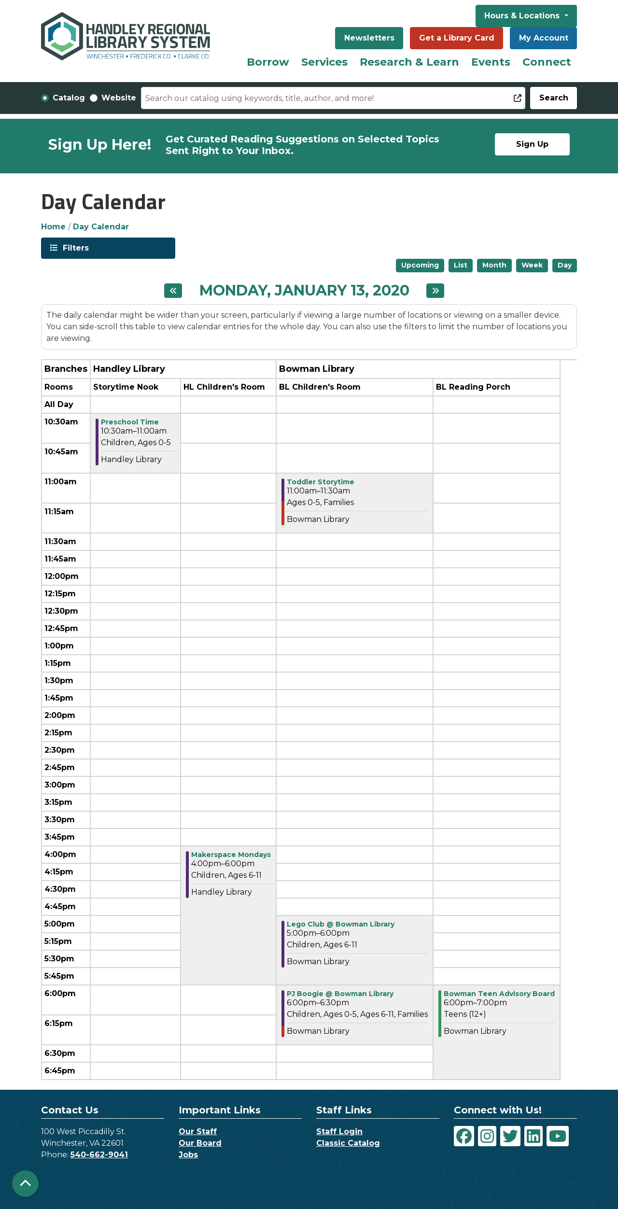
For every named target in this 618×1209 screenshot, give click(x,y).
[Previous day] (173, 290)
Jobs (188, 1154)
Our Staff (198, 1131)
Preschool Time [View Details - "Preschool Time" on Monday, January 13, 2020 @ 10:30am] (130, 422)
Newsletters (369, 37)
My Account (543, 37)
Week (532, 265)
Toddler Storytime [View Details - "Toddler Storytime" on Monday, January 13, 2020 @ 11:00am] (320, 481)
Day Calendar (101, 226)
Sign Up (532, 144)
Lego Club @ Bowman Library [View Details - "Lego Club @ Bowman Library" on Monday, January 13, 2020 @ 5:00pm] (340, 924)
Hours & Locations (523, 15)
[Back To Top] (25, 1183)
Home (53, 226)
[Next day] (435, 290)
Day (565, 265)
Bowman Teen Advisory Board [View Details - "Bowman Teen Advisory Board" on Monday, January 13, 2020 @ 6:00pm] (499, 993)
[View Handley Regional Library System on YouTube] (558, 1136)
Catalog (69, 97)
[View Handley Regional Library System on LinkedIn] (533, 1136)
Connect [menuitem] (546, 62)
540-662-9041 (99, 1154)
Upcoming (420, 265)
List (460, 265)
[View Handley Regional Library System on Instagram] (487, 1136)
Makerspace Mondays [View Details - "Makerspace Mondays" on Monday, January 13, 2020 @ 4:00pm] (231, 854)
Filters (75, 247)
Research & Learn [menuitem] (409, 62)
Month (494, 265)
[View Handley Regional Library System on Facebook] (464, 1136)
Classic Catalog (348, 1143)
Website (118, 97)
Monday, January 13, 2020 (304, 290)
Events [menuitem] (490, 62)
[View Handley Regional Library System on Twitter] (510, 1136)
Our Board (200, 1143)
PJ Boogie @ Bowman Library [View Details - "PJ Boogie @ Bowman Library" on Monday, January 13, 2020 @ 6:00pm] (340, 993)
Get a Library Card (456, 37)
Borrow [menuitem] (268, 62)
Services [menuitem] (324, 62)
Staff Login (339, 1131)
